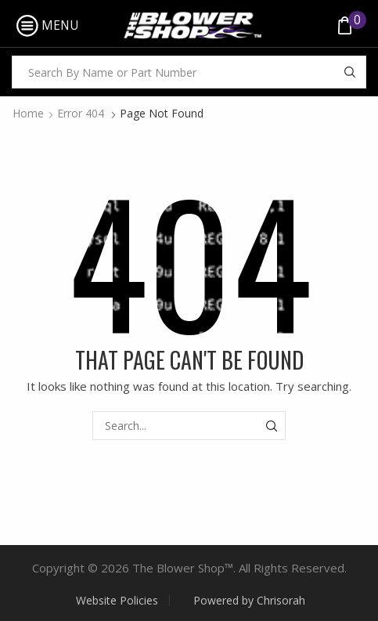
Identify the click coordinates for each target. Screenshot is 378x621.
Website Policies (117, 600)
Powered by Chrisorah (249, 600)
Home (28, 113)
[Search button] (349, 72)
